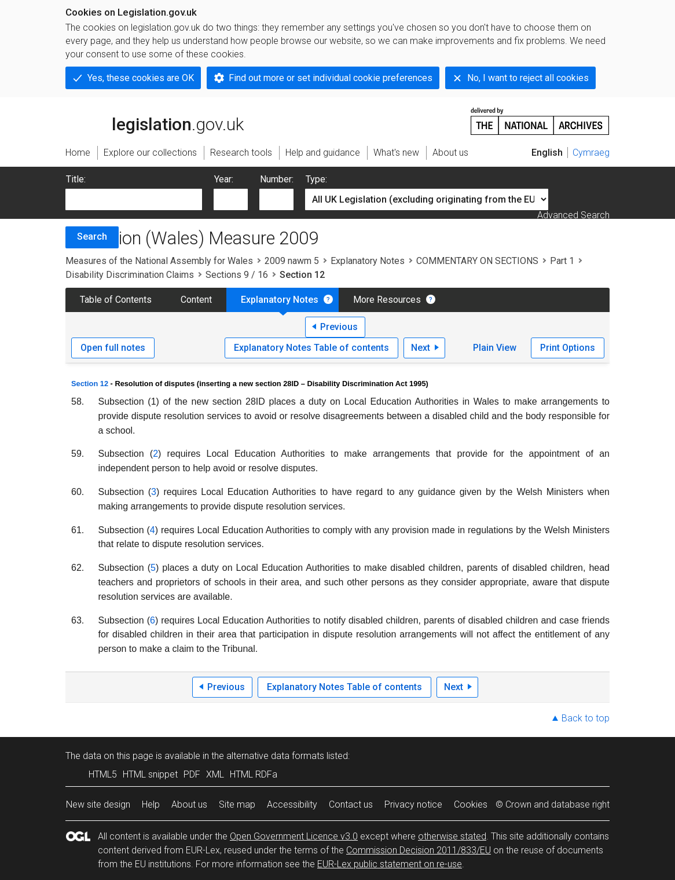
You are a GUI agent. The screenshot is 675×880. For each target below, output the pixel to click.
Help (151, 804)
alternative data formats (275, 755)
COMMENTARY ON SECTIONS (477, 260)
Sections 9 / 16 (237, 274)
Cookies (470, 804)
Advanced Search (573, 215)
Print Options (567, 347)
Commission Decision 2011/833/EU (418, 850)
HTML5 (103, 774)
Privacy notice (413, 804)
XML (215, 774)
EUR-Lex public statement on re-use (389, 864)
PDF (192, 774)
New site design (98, 804)
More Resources (387, 299)
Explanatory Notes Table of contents (311, 347)
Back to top (586, 718)
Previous (339, 326)
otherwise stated (452, 836)
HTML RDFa (253, 774)
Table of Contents (116, 299)
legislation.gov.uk (154, 120)
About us (189, 804)
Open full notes (112, 347)
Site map (237, 804)
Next (420, 347)
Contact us (351, 804)
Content (196, 299)
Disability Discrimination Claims (129, 274)
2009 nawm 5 (292, 260)
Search (92, 236)
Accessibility (292, 804)
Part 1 (562, 260)
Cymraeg (591, 152)
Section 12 (89, 383)
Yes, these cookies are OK (140, 77)
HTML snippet (150, 774)
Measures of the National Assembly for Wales (159, 260)
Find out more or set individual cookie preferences (330, 77)
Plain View (494, 347)
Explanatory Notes (368, 260)
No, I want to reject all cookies (528, 77)
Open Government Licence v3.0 (294, 836)
